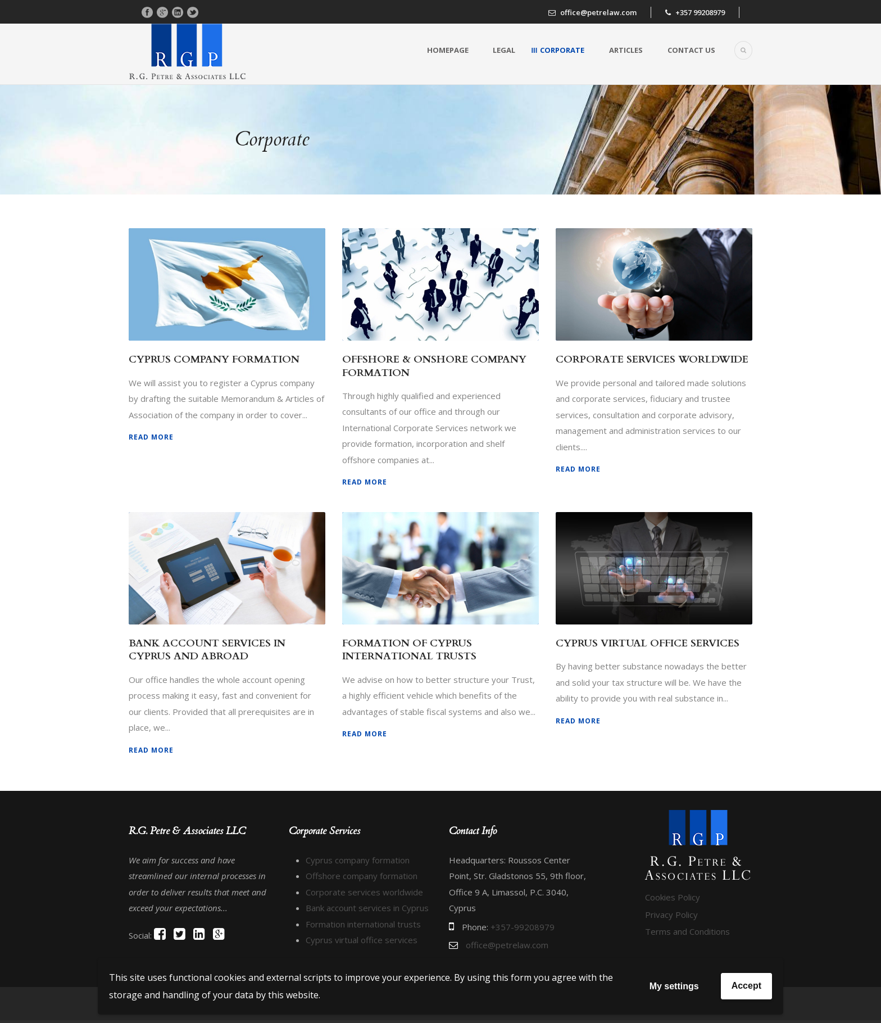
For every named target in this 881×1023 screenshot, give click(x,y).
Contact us (691, 50)
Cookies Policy (672, 913)
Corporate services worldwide (364, 892)
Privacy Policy (671, 930)
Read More (151, 437)
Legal (504, 50)
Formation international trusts (363, 924)
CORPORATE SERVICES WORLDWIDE (652, 359)
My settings (674, 986)
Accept (746, 985)
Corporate (562, 50)
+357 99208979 (700, 12)
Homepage (448, 50)
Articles (626, 50)
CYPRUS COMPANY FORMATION (214, 359)
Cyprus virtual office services (361, 939)
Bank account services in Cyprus (367, 907)
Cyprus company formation (358, 860)
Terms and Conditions (687, 947)
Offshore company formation (361, 875)
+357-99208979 (523, 927)
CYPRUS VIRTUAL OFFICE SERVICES (647, 643)
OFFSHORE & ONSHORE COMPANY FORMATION (434, 365)
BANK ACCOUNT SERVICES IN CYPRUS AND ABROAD (207, 649)
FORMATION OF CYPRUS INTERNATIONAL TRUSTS (409, 649)
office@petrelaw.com (598, 12)
